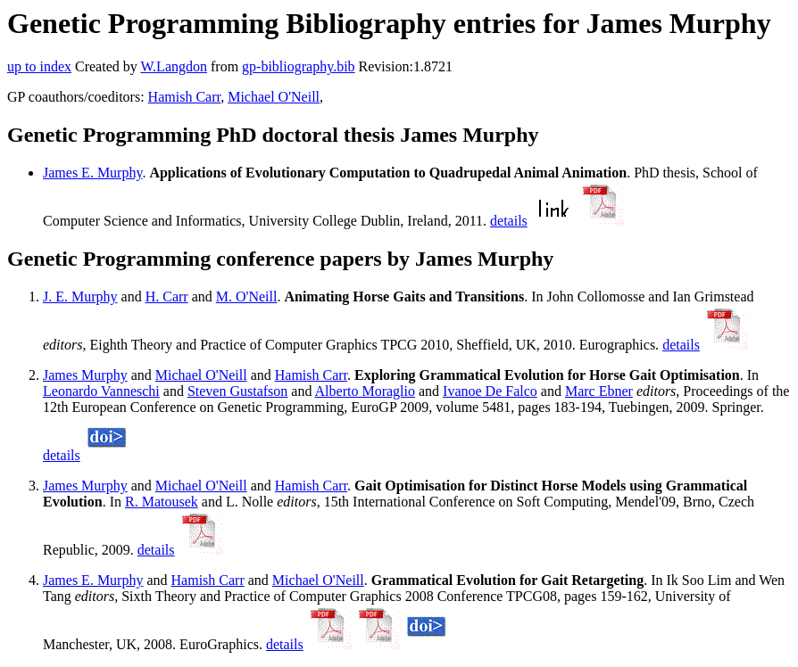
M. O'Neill (247, 296)
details (509, 220)
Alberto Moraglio (365, 391)
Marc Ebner (599, 391)
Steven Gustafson (237, 391)
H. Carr (166, 296)
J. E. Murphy (80, 296)
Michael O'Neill (274, 96)
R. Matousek (161, 501)
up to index (39, 66)
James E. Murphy (92, 172)
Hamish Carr (184, 96)
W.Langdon (173, 66)
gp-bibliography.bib (298, 66)
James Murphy (85, 375)
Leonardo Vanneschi (101, 391)
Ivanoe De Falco (490, 391)
